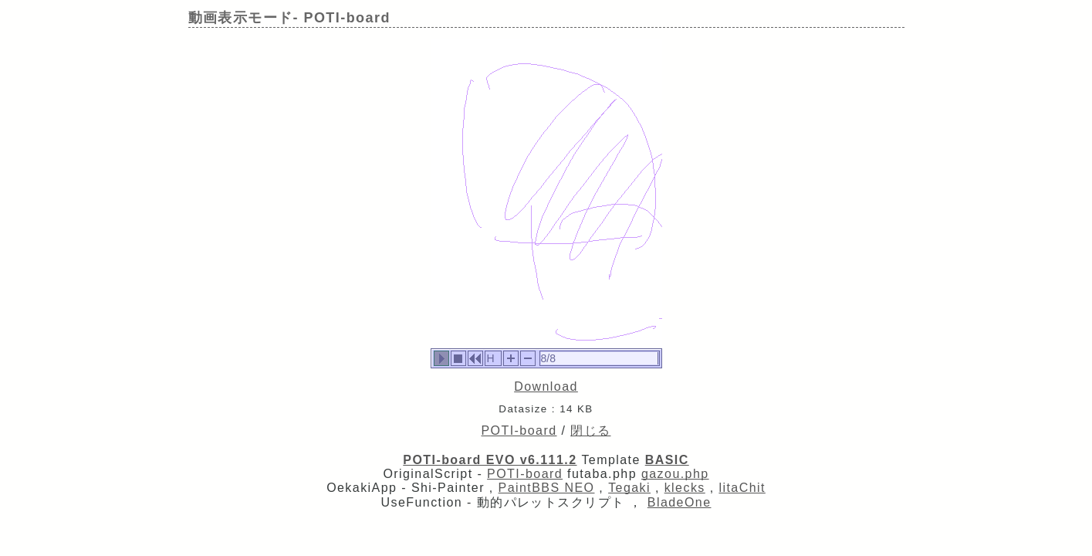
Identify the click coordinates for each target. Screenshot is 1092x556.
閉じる (590, 430)
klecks (684, 487)
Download (546, 386)
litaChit (741, 487)
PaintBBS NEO (547, 487)
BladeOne (679, 502)
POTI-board (519, 430)
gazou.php (675, 473)
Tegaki (629, 487)
